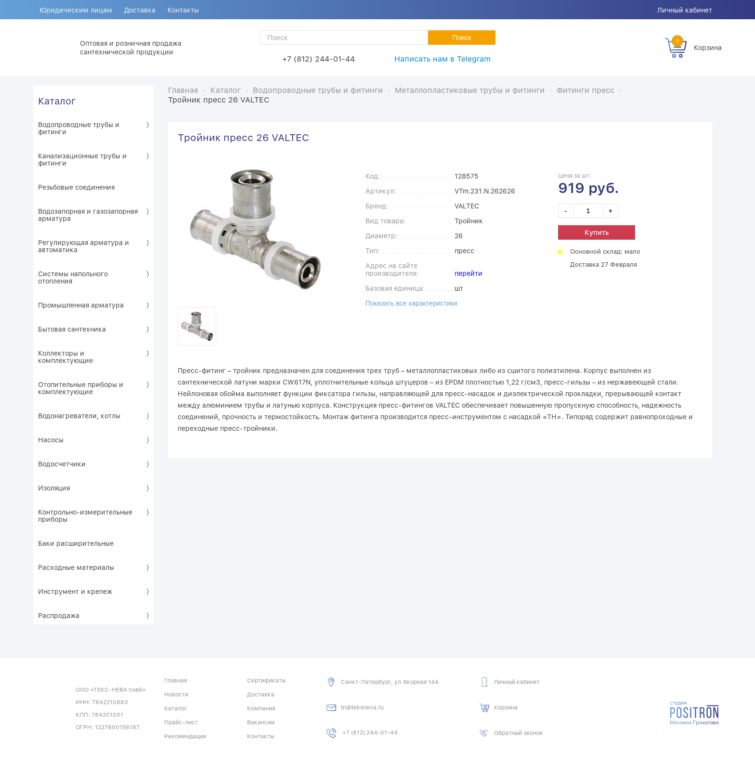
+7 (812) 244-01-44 (318, 59)
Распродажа (58, 615)
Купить (597, 232)
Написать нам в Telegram (442, 59)
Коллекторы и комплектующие (65, 356)
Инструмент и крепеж (75, 591)
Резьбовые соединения (76, 187)
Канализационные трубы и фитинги (82, 159)
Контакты (184, 10)
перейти (468, 273)
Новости (176, 694)
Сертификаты (266, 680)
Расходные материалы (76, 567)
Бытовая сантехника (72, 329)
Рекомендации (185, 736)
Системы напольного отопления (73, 277)
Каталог (57, 101)
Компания (261, 708)
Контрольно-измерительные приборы (85, 515)
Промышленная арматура (81, 305)
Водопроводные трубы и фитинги (78, 128)
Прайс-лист (181, 722)
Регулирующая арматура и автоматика (83, 246)
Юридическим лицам (75, 10)
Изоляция (54, 488)
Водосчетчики (62, 464)
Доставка (140, 10)
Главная (175, 680)
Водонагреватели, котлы (79, 416)
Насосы (51, 440)
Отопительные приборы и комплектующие (80, 388)
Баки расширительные (76, 543)
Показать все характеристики (411, 303)
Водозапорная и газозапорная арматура (88, 214)
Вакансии (260, 722)
